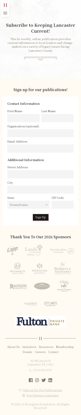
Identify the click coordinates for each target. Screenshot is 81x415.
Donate (27, 352)
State (10, 198)
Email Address (17, 141)
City (10, 183)
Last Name (48, 111)
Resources (46, 347)
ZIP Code (58, 198)
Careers (40, 352)
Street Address (17, 167)
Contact (53, 352)
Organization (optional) (23, 126)
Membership (65, 347)
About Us (13, 347)
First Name (15, 111)
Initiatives (29, 347)
